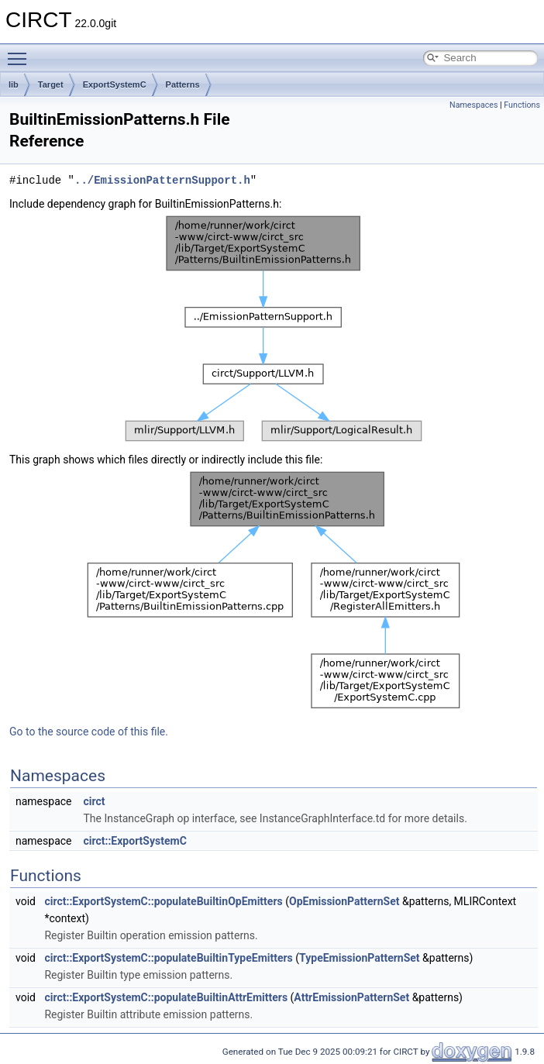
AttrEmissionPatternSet (351, 997)
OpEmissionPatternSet (344, 901)
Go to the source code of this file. (88, 731)
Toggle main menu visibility (21, 52)
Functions (522, 105)
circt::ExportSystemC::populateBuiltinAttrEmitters (165, 997)
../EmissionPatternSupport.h (162, 180)
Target (51, 84)
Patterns (183, 84)
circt (94, 801)
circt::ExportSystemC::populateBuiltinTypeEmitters (168, 958)
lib (14, 84)
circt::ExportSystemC (134, 841)
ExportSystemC (114, 84)
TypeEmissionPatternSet (359, 958)
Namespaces (473, 105)
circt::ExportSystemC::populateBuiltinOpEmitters (163, 901)
